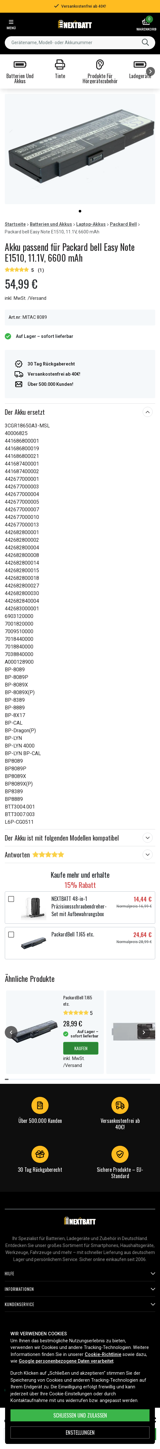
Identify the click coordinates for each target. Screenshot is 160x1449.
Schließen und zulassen (80, 1415)
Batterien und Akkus (51, 224)
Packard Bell (123, 224)
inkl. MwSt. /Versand (25, 298)
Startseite (15, 224)
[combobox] (80, 42)
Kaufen (80, 1048)
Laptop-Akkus (91, 224)
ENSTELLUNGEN (80, 1432)
